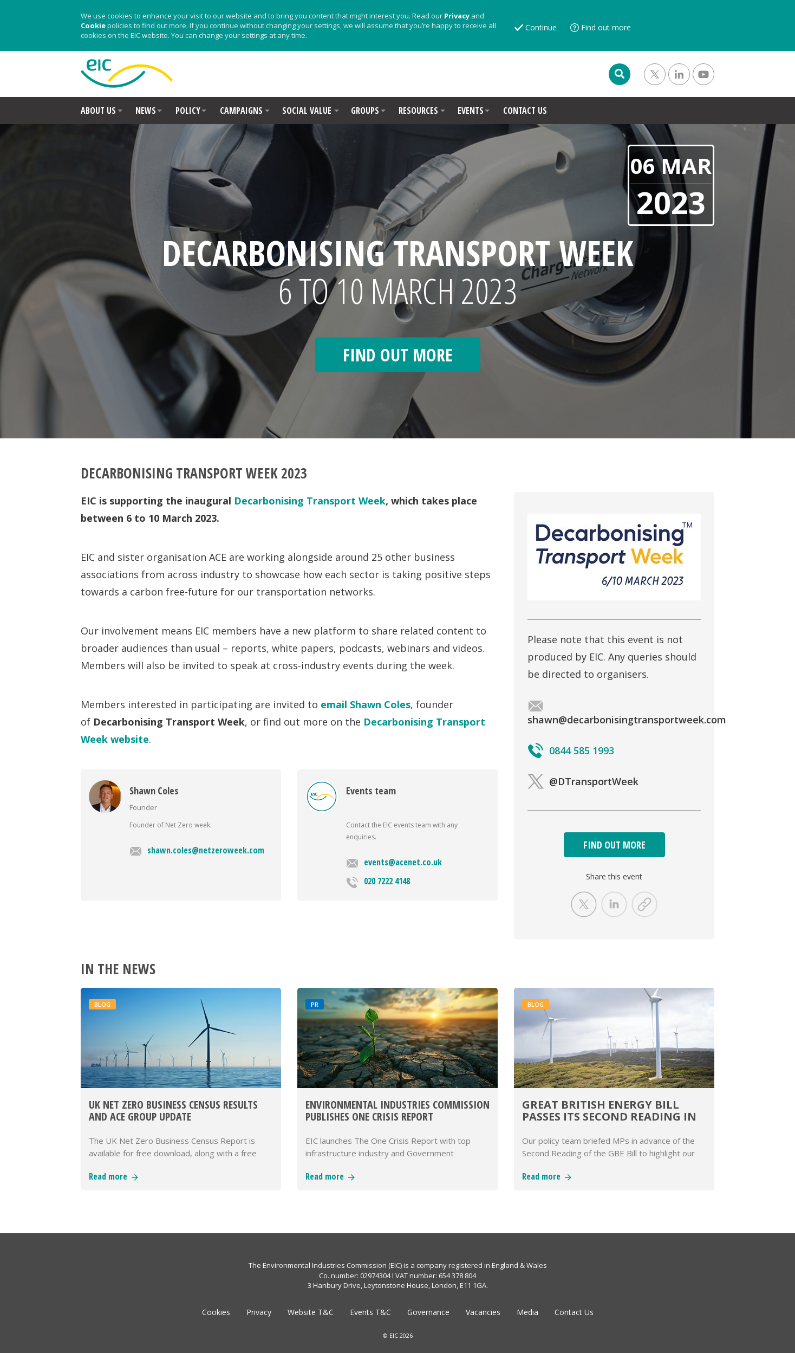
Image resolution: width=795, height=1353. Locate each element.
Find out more (606, 27)
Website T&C (311, 1312)
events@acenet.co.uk (394, 862)
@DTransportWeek (582, 781)
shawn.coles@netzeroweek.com (196, 850)
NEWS (145, 110)
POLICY (187, 110)
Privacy (457, 16)
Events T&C (370, 1312)
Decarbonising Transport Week (310, 500)
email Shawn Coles (365, 704)
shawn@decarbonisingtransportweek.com (626, 713)
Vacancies (483, 1312)
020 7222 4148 (378, 881)
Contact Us (574, 1312)
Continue (541, 27)
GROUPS (365, 110)
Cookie (93, 25)
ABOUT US (98, 110)
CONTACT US (525, 110)
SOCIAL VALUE (306, 110)
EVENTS (471, 110)
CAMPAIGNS (241, 110)
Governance (428, 1312)
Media (527, 1312)
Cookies (216, 1312)
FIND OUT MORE (614, 844)
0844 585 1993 (570, 750)
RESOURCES (418, 110)
